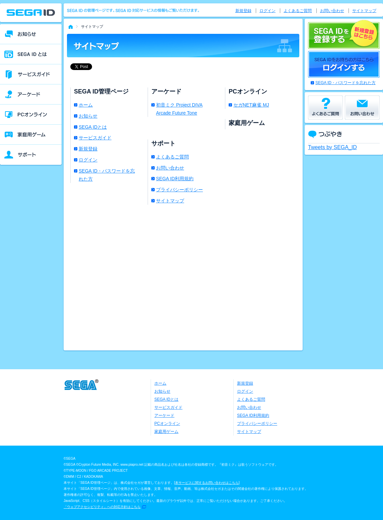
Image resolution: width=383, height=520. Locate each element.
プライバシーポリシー (179, 189)
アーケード (164, 415)
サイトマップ (170, 200)
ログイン (88, 159)
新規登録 (88, 148)
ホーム (86, 105)
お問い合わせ (170, 168)
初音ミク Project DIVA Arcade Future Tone (179, 109)
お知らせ (88, 116)
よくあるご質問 (172, 156)
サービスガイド (95, 137)
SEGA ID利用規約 (175, 178)
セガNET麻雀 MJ (251, 105)
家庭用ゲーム (166, 431)
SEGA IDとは (93, 127)
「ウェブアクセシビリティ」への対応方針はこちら (102, 507)
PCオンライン (167, 423)
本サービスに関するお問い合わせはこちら (207, 482)
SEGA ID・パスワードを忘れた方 (107, 175)
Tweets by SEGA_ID (332, 147)
